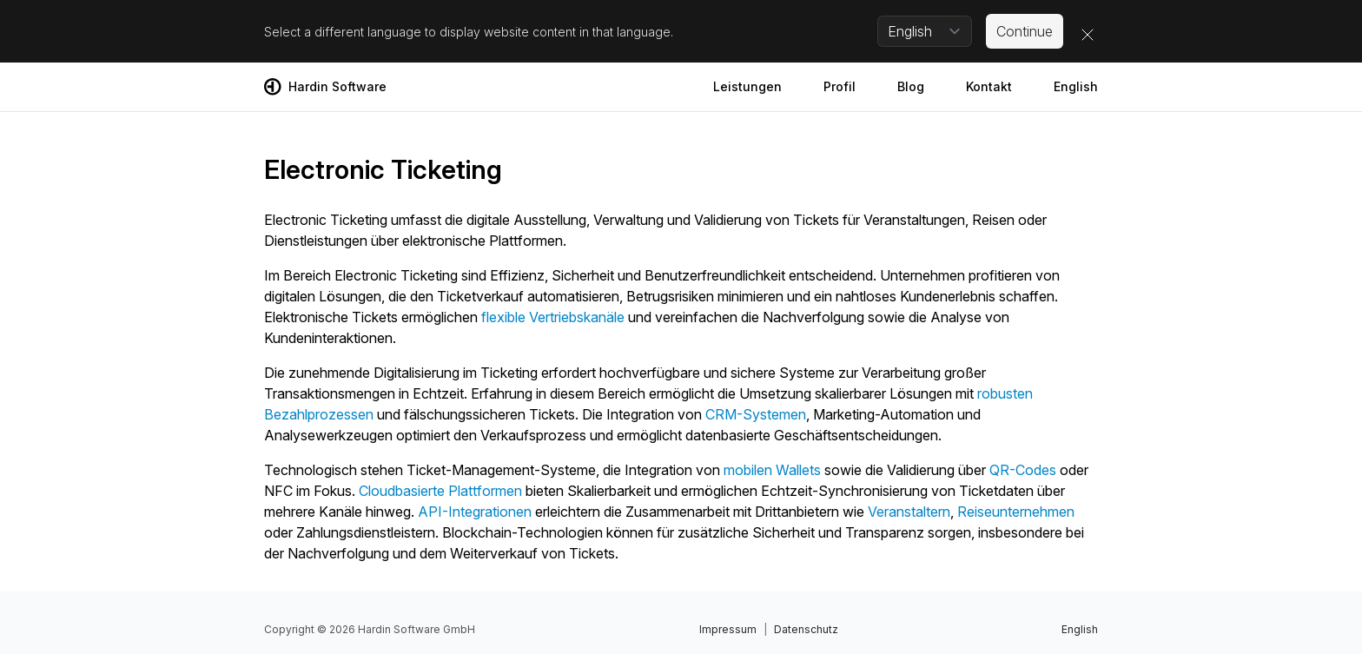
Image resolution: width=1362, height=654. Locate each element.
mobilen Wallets (772, 470)
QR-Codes (1022, 470)
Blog (910, 86)
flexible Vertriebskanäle (553, 317)
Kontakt (989, 86)
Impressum (728, 629)
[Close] (1087, 34)
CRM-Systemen (755, 414)
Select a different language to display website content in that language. (468, 31)
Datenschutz (806, 629)
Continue (1024, 31)
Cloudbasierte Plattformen (440, 490)
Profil (839, 86)
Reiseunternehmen (1015, 511)
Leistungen (747, 86)
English (1076, 86)
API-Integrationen (475, 511)
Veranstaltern (909, 511)
